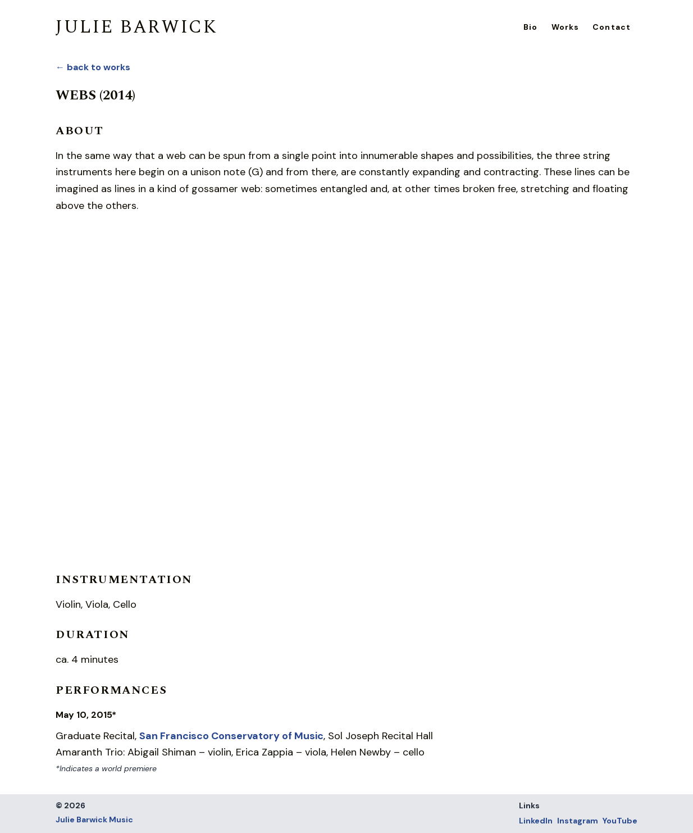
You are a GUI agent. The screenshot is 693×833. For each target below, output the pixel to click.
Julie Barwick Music (94, 819)
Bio (530, 27)
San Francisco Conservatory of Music (231, 736)
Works (565, 27)
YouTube (620, 821)
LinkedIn (536, 821)
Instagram (577, 821)
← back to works (93, 67)
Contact (611, 27)
